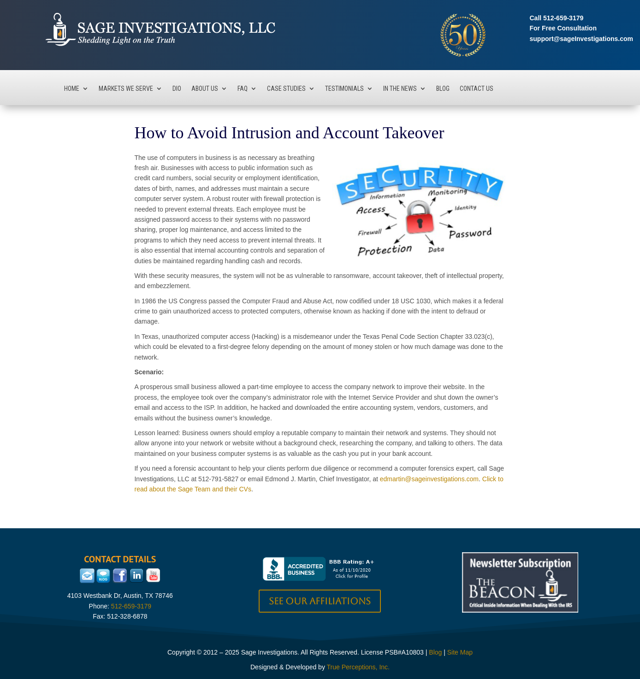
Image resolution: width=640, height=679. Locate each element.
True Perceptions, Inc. (358, 667)
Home (71, 88)
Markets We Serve (126, 88)
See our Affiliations (320, 601)
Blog (443, 88)
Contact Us (476, 88)
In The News (400, 88)
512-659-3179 (563, 18)
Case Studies (286, 88)
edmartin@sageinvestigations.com (429, 479)
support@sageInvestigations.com (581, 38)
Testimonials (344, 88)
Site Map (460, 652)
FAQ (242, 88)
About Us (204, 88)
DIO (176, 88)
